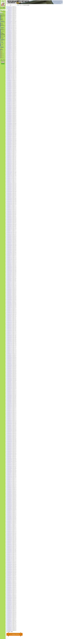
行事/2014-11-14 (10, 255)
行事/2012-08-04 (10, 198)
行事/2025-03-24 (10, 613)
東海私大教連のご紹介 (3, 26)
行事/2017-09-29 (10, 341)
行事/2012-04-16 (10, 187)
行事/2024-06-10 (10, 600)
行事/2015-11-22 (10, 284)
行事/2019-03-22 (10, 435)
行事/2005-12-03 (10, 27)
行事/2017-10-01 (10, 342)
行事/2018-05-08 (10, 373)
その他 (2, 42)
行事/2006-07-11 (10, 45)
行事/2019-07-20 (10, 463)
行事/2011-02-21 (10, 157)
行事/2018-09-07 (10, 397)
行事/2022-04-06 (10, 566)
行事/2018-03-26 (10, 364)
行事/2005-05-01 (10, 11)
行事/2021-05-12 (10, 541)
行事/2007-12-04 (10, 77)
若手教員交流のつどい (3, 30)
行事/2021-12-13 (10, 559)
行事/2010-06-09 (10, 140)
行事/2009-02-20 (10, 108)
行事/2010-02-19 (10, 131)
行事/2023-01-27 (10, 581)
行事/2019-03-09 (10, 430)
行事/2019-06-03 (10, 453)
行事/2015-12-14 (10, 286)
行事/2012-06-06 (10, 191)
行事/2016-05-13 (10, 293)
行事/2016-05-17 (10, 294)
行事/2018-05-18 (10, 375)
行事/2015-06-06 (10, 270)
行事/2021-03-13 (10, 535)
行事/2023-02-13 (10, 582)
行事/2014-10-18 (10, 253)
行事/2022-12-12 (10, 580)
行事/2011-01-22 (10, 156)
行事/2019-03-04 (10, 429)
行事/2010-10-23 (10, 149)
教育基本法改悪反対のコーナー (3, 35)
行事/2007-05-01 (10, 62)
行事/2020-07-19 (10, 511)
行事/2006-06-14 (10, 43)
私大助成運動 (2, 33)
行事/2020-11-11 (10, 524)
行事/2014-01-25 (10, 235)
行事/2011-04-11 (10, 159)
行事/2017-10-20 (10, 343)
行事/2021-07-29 (10, 548)
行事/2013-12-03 (10, 231)
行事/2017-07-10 (10, 332)
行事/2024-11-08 (10, 606)
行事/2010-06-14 (10, 141)
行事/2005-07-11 (10, 19)
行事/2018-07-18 (10, 390)
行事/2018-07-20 (10, 391)
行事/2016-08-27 (10, 302)
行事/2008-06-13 (10, 93)
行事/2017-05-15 (10, 325)
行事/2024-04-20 (10, 598)
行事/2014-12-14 (10, 261)
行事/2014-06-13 (10, 246)
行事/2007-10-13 (10, 75)
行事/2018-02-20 (10, 359)
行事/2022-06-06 (10, 572)
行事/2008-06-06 (10, 92)
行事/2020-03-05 (10, 495)
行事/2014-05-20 (10, 244)
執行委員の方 (3, 39)
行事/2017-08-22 (10, 335)
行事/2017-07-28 (10, 334)
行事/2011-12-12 (10, 180)
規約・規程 (2, 38)
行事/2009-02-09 (10, 107)
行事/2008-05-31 (10, 91)
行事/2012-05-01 (10, 189)
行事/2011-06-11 (10, 165)
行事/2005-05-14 (10, 13)
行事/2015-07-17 (10, 277)
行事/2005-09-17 (10, 22)
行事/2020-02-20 (10, 494)
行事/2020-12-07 (10, 527)
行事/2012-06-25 (10, 195)
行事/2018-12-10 (10, 413)
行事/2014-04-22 (10, 238)
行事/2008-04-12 (10, 84)
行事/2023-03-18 (10, 583)
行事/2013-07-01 (10, 222)
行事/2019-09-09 (10, 468)
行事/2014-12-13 (10, 260)
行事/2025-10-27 (10, 623)
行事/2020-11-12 (10, 525)
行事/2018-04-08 (10, 365)
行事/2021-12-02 (10, 557)
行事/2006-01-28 (10, 30)
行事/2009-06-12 (10, 118)
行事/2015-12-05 (10, 285)
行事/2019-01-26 (10, 421)
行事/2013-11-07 (10, 229)
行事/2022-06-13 (10, 573)
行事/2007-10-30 (10, 76)
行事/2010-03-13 (10, 132)
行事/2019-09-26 (10, 471)
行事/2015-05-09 (10, 267)
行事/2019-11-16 (10, 479)
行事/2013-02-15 (10, 211)
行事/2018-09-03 (10, 396)
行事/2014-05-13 (10, 243)
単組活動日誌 (2, 37)
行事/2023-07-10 (10, 588)
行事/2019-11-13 (10, 478)
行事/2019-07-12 (10, 462)
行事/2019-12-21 (10, 485)
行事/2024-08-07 (10, 604)
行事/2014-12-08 (10, 259)
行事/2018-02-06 (10, 357)
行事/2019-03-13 (10, 431)
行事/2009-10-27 (10, 126)
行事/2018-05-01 (10, 372)
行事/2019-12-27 (10, 486)
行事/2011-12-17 (10, 181)
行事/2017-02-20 (10, 316)
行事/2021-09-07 (10, 551)
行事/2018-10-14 (10, 404)
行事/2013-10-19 (10, 227)
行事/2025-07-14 (10, 620)
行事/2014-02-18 (10, 236)
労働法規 (2, 32)
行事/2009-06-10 (10, 117)
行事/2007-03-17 (10, 60)
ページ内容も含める (3, 11)
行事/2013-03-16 (10, 212)
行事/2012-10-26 (10, 203)
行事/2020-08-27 (10, 516)
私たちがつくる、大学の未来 (3, 23)
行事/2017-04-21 (10, 319)
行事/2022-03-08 (10, 564)
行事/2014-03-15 (10, 237)
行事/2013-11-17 (10, 230)
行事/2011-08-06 (10, 172)
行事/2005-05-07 (10, 12)
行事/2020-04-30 (10, 500)
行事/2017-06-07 (10, 327)
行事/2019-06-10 (10, 454)
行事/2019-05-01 (10, 445)
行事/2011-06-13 (10, 166)
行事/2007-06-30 (10, 69)
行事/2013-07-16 (10, 223)
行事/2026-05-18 (10, 630)
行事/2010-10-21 (10, 148)
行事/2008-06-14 (10, 94)
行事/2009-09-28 (10, 124)
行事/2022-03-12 (10, 565)
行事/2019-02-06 (10, 423)
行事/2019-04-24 (10, 444)
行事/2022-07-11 (10, 575)
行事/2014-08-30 (10, 252)
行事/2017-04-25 (10, 323)
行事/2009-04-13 (10, 110)
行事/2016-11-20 (10, 309)
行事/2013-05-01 (10, 214)
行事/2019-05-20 (10, 447)
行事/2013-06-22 (10, 220)
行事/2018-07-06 (10, 387)
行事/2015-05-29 (10, 269)
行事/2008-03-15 (10, 83)
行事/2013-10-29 (10, 228)
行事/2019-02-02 (10, 422)
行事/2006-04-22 (10, 36)
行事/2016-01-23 (10, 287)
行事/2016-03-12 (10, 291)
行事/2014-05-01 (10, 239)
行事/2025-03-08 (10, 612)
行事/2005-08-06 (10, 21)
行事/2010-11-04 (10, 150)
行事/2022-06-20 (10, 574)
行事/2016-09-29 (10, 303)
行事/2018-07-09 (10, 388)
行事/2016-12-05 (10, 311)
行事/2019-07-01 (10, 460)
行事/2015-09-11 (10, 279)
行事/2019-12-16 (10, 484)
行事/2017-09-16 (10, 339)
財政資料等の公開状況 (3, 36)
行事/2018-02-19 (10, 358)
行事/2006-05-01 (10, 37)
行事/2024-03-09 (10, 597)
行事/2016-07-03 (10, 300)
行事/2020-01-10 (10, 487)
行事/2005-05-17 (10, 14)
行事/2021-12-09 (10, 558)
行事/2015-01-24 (10, 262)
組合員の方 (2, 27)
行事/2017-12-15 (10, 350)
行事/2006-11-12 (10, 53)
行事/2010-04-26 (10, 134)
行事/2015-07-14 (10, 276)
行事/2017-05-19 (10, 326)
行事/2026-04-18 (10, 629)
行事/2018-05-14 (10, 374)
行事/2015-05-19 (10, 268)
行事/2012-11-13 (10, 206)
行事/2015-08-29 (10, 278)
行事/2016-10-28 (10, 307)
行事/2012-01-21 (10, 182)
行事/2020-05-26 (10, 503)
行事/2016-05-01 (10, 292)
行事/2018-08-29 (10, 395)
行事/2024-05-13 (10, 599)
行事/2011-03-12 (10, 158)
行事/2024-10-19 (10, 605)
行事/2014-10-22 (10, 254)
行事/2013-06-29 (10, 221)
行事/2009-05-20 (10, 115)
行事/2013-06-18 (10, 219)
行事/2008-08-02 (10, 99)
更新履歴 (2, 19)
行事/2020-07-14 (10, 510)
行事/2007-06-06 (10, 67)
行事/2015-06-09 (10, 271)
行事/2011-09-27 (10, 173)
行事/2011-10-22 (10, 174)
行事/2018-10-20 (10, 405)
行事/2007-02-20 (10, 59)
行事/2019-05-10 (10, 446)
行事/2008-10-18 (10, 101)
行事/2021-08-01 (10, 549)
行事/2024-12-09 (10, 607)
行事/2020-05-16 (10, 501)
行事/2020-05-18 (10, 502)
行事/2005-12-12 (10, 29)
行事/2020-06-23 (10, 508)
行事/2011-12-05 (10, 179)
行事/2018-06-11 (10, 381)
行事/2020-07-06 (10, 509)
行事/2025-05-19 (10, 615)
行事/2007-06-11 (10, 68)
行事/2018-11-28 (10, 412)
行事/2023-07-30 (10, 591)
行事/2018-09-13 (10, 399)
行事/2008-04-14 (10, 85)
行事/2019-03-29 (10, 438)
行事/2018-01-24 (10, 355)
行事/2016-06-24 (10, 299)
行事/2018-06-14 (10, 382)
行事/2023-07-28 (10, 590)
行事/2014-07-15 (10, 251)
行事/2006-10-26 (10, 52)
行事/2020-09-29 (10, 518)
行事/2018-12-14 (10, 415)
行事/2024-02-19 (10, 596)
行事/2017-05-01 (10, 324)
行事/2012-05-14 (10, 190)
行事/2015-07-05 (10, 275)
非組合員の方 (3, 21)
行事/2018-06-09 (10, 380)
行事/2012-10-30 (10, 204)
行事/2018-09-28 (10, 403)
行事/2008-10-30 (10, 102)
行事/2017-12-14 (10, 349)
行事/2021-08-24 (10, 550)
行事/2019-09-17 (10, 469)
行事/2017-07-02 (10, 331)
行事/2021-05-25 (10, 543)
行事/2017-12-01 (10, 347)
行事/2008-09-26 (10, 100)
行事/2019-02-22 (10, 428)
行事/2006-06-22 (10, 44)
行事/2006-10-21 (10, 51)
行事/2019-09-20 (10, 470)
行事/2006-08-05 (10, 46)
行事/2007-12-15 (10, 78)
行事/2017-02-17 (10, 315)
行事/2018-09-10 (10, 398)
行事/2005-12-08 (10, 28)
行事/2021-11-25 (10, 556)
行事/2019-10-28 (10, 476)
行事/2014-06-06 (10, 245)
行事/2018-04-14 (10, 366)
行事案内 (9, 631)
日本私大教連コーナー (3, 31)
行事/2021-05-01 (10, 540)
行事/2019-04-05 (10, 439)
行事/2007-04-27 (10, 61)
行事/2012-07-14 (10, 197)
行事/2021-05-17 (10, 542)
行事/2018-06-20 (10, 383)
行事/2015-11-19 (10, 283)
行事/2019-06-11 (10, 455)
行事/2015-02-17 (10, 263)
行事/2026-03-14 (10, 628)
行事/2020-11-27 (10, 526)
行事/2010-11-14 (10, 151)
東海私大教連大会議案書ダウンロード (3, 15)
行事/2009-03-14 (10, 109)
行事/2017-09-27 (10, 340)
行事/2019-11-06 (10, 477)
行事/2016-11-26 (10, 310)
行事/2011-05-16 (10, 163)
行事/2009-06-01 (10, 116)
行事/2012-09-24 (10, 199)
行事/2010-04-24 (10, 133)
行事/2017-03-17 (10, 318)
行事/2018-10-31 (10, 407)
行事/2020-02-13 (10, 493)
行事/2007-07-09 (10, 70)
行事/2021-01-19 (10, 532)
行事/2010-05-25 (10, 139)
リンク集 (2, 44)
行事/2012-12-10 (10, 207)
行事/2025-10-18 (10, 622)
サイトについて (2, 43)
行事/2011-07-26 (10, 171)
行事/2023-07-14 (10, 589)
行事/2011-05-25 (10, 164)
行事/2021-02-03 (10, 533)
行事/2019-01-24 (10, 420)
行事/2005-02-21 (10, 6)
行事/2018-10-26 (10, 406)
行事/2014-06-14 (10, 247)
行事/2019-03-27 (10, 437)
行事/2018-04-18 (10, 367)
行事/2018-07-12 (10, 389)
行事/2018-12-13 (10, 414)
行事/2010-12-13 (10, 155)
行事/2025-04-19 (10, 614)
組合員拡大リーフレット (3, 17)
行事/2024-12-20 (10, 608)
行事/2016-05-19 (10, 295)
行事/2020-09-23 (10, 517)
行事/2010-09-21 (10, 147)
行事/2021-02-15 (10, 534)
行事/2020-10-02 (10, 519)
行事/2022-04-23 (10, 567)
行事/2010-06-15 (10, 142)
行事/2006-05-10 (10, 38)
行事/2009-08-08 (10, 123)
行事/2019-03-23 (10, 436)
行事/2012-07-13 (10, 196)
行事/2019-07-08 (10, 461)
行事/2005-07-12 (10, 20)
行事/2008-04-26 (10, 86)
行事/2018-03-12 (10, 363)
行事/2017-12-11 (10, 348)
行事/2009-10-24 (10, 125)
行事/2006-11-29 (10, 54)
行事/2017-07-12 (10, 333)
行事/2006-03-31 (10, 35)
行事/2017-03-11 (10, 317)
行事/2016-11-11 (10, 308)
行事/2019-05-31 (10, 452)
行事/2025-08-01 (10, 621)
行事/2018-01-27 (10, 356)
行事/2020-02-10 (10, 492)
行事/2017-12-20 (10, 351)
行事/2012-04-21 (10, 188)
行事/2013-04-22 (10, 213)
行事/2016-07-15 (10, 301)
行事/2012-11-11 (10, 205)
